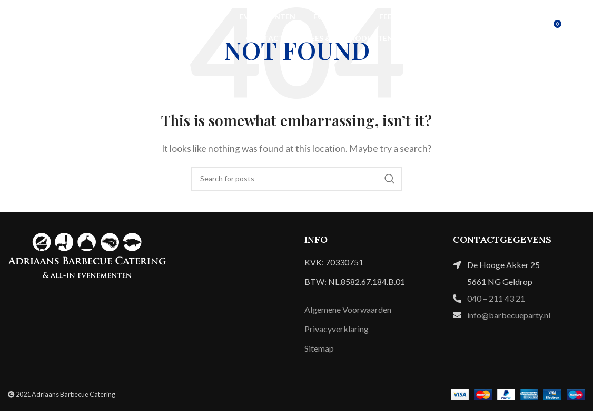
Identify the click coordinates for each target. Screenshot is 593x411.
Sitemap (319, 348)
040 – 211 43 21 (496, 298)
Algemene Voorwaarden (347, 309)
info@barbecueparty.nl (508, 315)
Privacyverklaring (336, 329)
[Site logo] (60, 27)
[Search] (296, 179)
